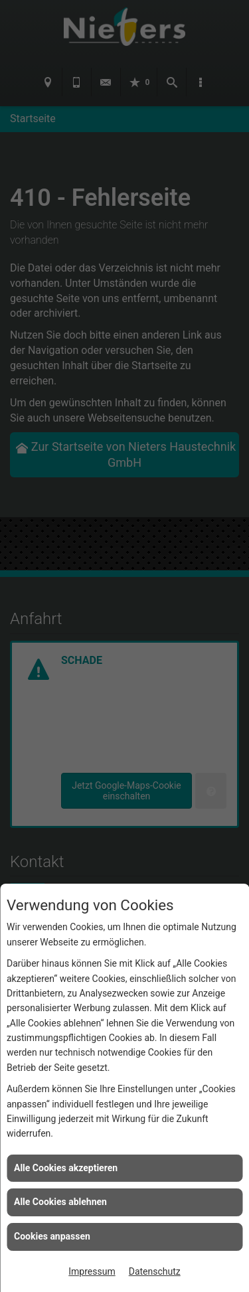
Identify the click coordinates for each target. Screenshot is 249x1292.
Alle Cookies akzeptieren (66, 1168)
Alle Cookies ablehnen (60, 1201)
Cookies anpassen (52, 1236)
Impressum (91, 1271)
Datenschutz (155, 1271)
